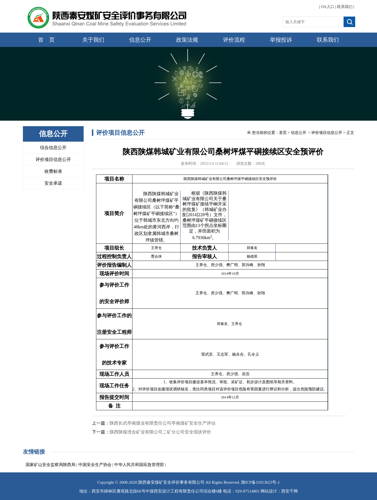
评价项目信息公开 (53, 159)
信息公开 (140, 40)
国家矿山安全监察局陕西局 (50, 464)
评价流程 (234, 40)
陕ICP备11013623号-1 (260, 482)
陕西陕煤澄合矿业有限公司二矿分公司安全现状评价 (160, 432)
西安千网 (289, 491)
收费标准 (53, 171)
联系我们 (344, 7)
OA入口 (327, 7)
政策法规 (187, 40)
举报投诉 (281, 40)
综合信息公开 (53, 147)
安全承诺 (53, 183)
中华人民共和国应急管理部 (139, 464)
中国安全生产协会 (94, 464)
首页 (283, 133)
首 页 (46, 40)
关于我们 (93, 40)
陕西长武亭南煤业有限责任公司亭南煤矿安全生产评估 (163, 423)
